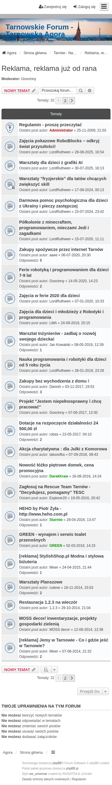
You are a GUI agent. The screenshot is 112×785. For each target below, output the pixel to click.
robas (53, 434)
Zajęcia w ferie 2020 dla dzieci (49, 295)
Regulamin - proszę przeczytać (50, 124)
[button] (72, 100)
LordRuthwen (59, 152)
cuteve (54, 588)
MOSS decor (59, 630)
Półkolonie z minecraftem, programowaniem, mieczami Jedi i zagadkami (54, 228)
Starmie (55, 520)
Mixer (53, 567)
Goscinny (28, 79)
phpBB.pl (72, 768)
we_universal (38, 773)
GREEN (55, 546)
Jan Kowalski (59, 345)
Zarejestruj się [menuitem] (53, 6)
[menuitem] (45, 779)
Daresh (55, 387)
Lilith (53, 323)
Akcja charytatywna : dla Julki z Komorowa (63, 449)
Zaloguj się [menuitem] (84, 6)
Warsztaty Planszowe (40, 582)
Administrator (61, 130)
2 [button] (65, 100)
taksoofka (57, 454)
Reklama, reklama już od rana (49, 68)
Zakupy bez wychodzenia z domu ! (54, 381)
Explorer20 (58, 498)
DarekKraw (58, 476)
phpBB (57, 763)
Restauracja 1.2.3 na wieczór (48, 602)
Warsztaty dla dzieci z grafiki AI (50, 162)
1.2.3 (53, 608)
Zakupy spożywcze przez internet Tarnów (61, 249)
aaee (53, 255)
